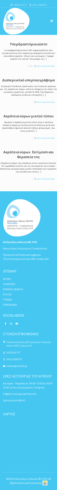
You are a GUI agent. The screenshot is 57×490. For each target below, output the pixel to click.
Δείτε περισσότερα (45, 66)
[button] (51, 21)
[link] (45, 483)
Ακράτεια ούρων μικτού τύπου (28, 116)
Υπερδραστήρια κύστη (28, 44)
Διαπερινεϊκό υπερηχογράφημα (28, 80)
